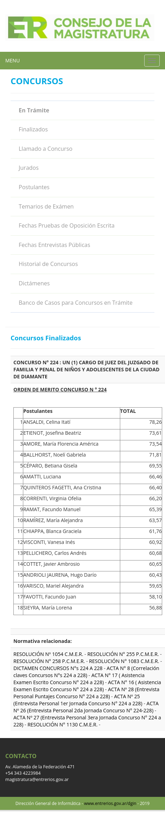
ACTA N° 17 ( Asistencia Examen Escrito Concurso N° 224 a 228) (79, 679)
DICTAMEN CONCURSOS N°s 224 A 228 (58, 668)
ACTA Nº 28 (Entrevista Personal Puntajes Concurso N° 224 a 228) (86, 693)
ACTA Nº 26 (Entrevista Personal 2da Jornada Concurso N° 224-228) (86, 707)
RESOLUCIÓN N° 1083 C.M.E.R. (124, 661)
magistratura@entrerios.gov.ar (37, 779)
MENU (12, 60)
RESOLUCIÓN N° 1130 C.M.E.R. (63, 724)
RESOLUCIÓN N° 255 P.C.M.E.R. (123, 654)
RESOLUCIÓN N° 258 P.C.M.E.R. (49, 661)
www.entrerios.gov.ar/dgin (110, 803)
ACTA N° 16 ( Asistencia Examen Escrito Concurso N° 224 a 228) (87, 686)
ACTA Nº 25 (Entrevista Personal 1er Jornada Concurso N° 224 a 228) (77, 700)
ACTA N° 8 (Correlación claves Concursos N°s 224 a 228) (86, 672)
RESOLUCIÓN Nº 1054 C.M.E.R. (48, 654)
